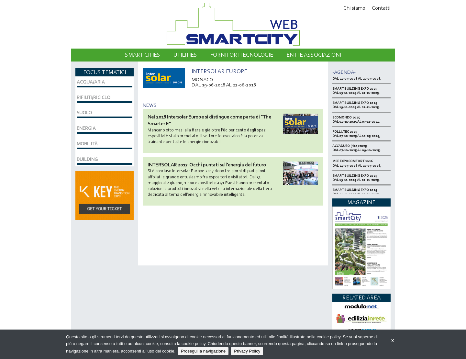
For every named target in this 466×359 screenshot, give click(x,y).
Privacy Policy (247, 351)
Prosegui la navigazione (203, 351)
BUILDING (87, 159)
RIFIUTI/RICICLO (93, 97)
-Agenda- (344, 72)
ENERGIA (86, 128)
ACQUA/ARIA (91, 82)
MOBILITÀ (87, 144)
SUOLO (84, 113)
